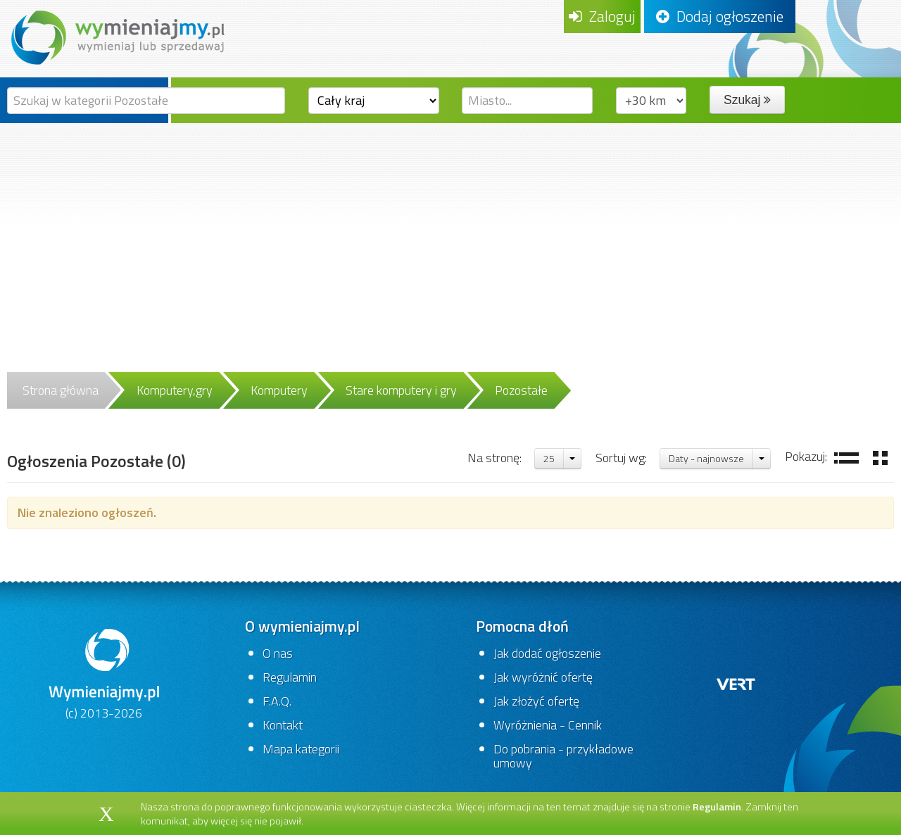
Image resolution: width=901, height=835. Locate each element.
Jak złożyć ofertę (536, 700)
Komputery (279, 390)
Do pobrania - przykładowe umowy (563, 755)
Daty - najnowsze (706, 458)
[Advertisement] (450, 228)
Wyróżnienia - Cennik (547, 724)
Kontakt (283, 724)
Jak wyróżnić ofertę (543, 677)
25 (549, 458)
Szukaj (747, 100)
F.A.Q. (277, 700)
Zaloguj (602, 16)
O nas (278, 653)
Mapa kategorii (301, 748)
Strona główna (61, 390)
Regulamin (290, 677)
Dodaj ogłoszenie (719, 16)
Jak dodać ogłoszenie (547, 653)
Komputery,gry (175, 390)
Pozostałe (521, 390)
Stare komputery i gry (401, 390)
